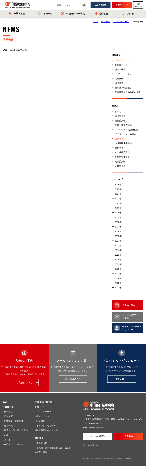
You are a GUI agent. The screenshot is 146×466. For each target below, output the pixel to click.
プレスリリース (121, 21)
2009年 (118, 264)
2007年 (118, 273)
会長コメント (121, 65)
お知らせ (39, 407)
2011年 (118, 255)
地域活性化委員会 (123, 143)
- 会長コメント (42, 416)
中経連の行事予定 (43, 402)
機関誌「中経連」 (123, 87)
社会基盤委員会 (122, 152)
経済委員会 (120, 116)
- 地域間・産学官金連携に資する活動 (53, 447)
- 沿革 (5, 435)
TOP (95, 21)
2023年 (118, 198)
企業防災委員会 (122, 157)
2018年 (118, 222)
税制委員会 (120, 120)
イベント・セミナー (124, 74)
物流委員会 (120, 161)
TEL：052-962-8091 (93, 423)
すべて (118, 111)
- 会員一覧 (8, 425)
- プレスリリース (43, 411)
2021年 (118, 208)
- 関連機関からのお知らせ (47, 430)
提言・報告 (120, 69)
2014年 (118, 241)
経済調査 (119, 83)
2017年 (118, 226)
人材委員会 (120, 166)
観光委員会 (120, 148)
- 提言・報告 (41, 452)
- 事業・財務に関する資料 (15, 430)
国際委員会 (120, 139)
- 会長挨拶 (8, 411)
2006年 (118, 278)
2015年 (118, 236)
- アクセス (8, 439)
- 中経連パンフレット (13, 444)
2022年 (118, 203)
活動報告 (119, 78)
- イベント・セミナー (45, 425)
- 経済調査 (40, 421)
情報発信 (105, 21)
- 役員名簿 (8, 416)
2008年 (118, 269)
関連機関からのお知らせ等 (127, 92)
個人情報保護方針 (90, 445)
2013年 (118, 245)
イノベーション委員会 (125, 134)
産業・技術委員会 (123, 125)
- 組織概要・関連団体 (13, 421)
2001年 (118, 287)
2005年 (118, 283)
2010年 (118, 259)
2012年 (118, 250)
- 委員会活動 (41, 443)
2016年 (118, 231)
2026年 (118, 184)
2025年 (118, 189)
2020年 (118, 212)
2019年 (118, 217)
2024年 (118, 194)
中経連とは (8, 407)
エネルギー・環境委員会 (126, 129)
